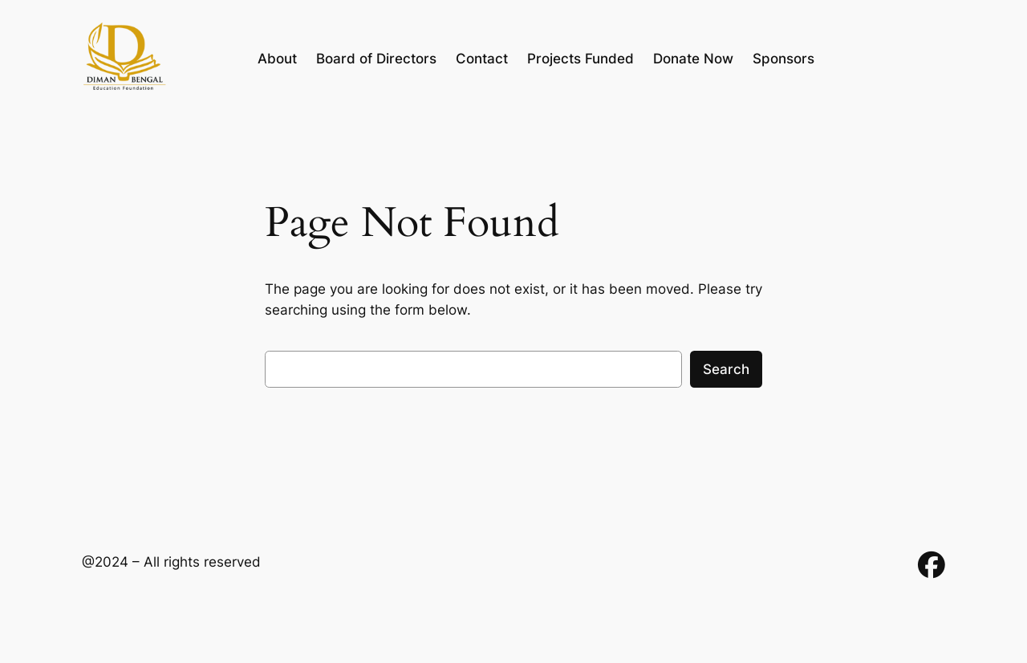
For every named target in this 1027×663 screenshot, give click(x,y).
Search (726, 369)
